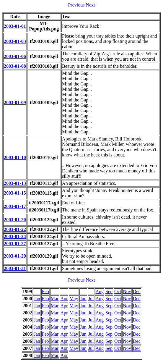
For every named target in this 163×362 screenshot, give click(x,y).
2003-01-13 (15, 183)
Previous (76, 4)
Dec (137, 291)
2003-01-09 (15, 102)
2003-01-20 (15, 219)
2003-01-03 (15, 41)
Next (90, 4)
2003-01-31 (15, 268)
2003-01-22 (15, 229)
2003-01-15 (15, 192)
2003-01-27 (15, 243)
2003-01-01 (15, 26)
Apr (64, 298)
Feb (45, 291)
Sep (109, 291)
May (73, 298)
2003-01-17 (15, 206)
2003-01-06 (15, 56)
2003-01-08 (15, 66)
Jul (91, 298)
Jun (83, 298)
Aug (100, 291)
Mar (55, 298)
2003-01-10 (15, 157)
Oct (117, 291)
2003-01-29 (15, 255)
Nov (127, 291)
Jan (37, 298)
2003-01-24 (15, 236)
